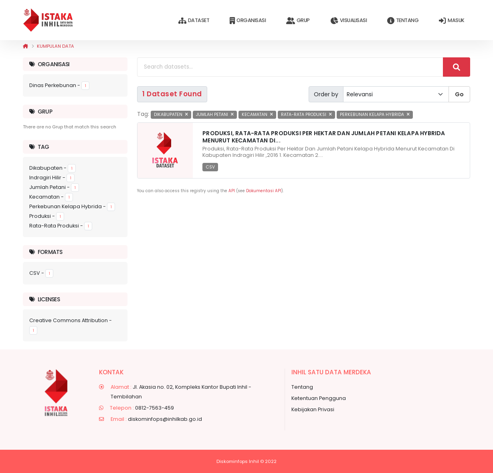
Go (459, 94)
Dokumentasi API (263, 190)
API (231, 190)
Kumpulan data (55, 46)
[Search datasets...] (290, 67)
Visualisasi (348, 20)
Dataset (193, 20)
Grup (298, 20)
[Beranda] (25, 46)
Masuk (451, 20)
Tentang (402, 20)
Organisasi (248, 20)
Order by (326, 94)
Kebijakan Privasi (312, 409)
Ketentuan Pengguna (318, 398)
